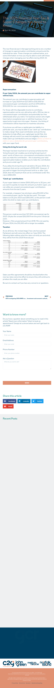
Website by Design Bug (36, 683)
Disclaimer (28, 683)
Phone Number (9, 349)
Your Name (7, 331)
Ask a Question (8, 358)
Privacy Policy (15, 683)
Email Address (8, 340)
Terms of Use (22, 683)
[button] (9, 401)
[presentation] (17, 375)
